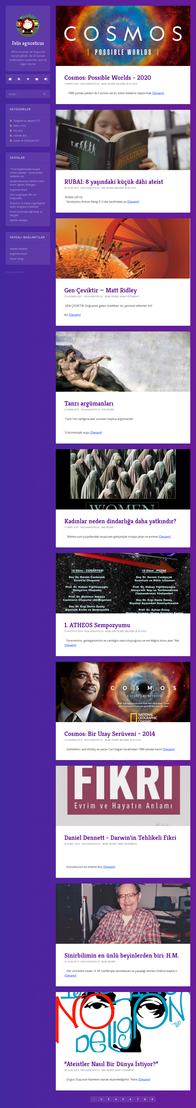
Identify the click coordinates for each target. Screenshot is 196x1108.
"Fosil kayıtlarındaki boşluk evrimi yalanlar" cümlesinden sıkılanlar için (26, 172)
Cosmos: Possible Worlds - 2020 (107, 78)
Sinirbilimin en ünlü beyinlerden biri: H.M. (121, 955)
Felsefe (20, 135)
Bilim (20, 125)
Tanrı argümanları (88, 403)
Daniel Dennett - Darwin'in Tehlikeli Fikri (120, 838)
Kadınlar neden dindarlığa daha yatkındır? (120, 521)
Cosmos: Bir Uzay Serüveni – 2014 (109, 734)
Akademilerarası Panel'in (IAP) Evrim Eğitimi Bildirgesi (27, 182)
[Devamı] (158, 93)
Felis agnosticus (28, 30)
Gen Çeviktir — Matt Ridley (100, 290)
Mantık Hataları (18, 220)
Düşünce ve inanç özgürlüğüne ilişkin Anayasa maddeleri (27, 204)
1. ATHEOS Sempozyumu (97, 625)
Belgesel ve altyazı (27, 120)
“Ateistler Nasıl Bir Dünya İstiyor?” (111, 1064)
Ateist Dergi (16, 258)
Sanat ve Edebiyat (26, 140)
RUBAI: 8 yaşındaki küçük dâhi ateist (113, 182)
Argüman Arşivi (18, 189)
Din (18, 130)
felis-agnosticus (89, 83)
